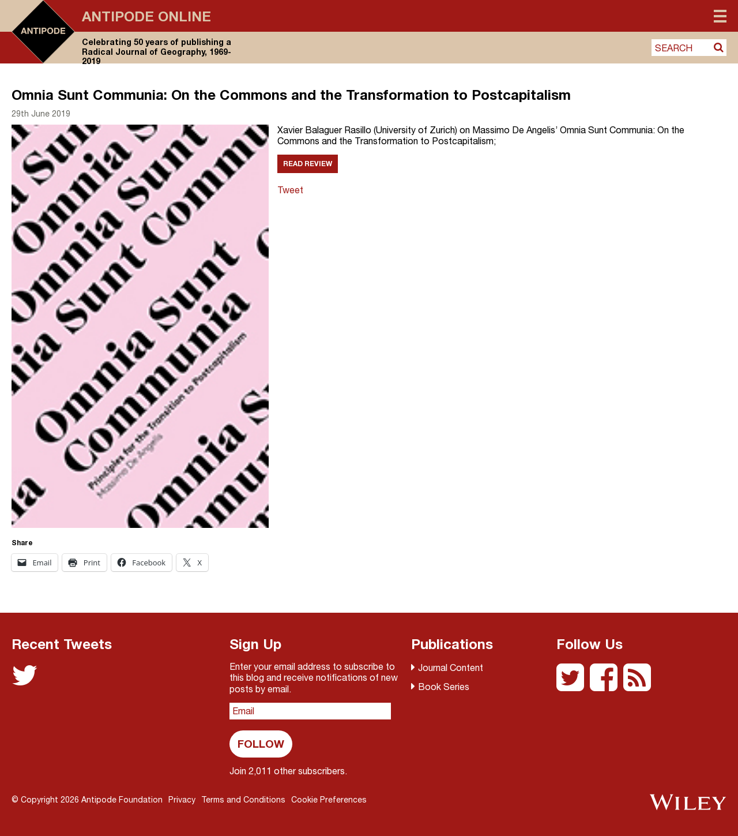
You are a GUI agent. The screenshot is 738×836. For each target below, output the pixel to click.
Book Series (443, 686)
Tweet (290, 190)
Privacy (181, 799)
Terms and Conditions (243, 799)
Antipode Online (146, 16)
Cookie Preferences (329, 799)
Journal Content (450, 667)
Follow (261, 743)
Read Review (307, 163)
